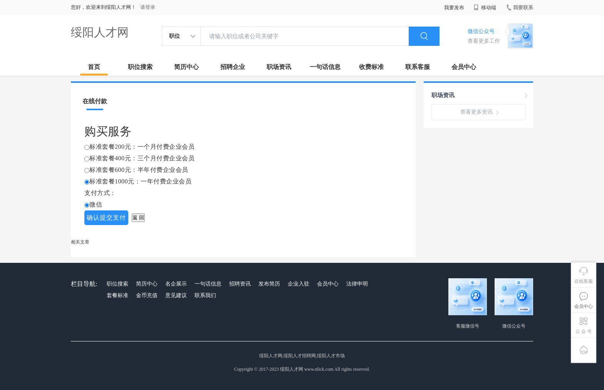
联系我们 (205, 295)
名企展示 (176, 284)
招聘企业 (232, 67)
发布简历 (269, 284)
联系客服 (417, 67)
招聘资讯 (240, 284)
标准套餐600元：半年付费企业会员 (138, 169)
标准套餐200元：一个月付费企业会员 (142, 146)
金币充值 (147, 295)
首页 (94, 67)
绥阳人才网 (100, 32)
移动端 (485, 7)
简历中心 (186, 67)
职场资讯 (279, 67)
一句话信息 (325, 67)
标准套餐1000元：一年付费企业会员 (140, 181)
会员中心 (463, 67)
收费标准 (371, 67)
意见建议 (176, 295)
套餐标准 (117, 295)
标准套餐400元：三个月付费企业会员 (142, 158)
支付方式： (100, 193)
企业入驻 (298, 284)
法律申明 (357, 284)
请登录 (147, 7)
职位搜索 (140, 67)
